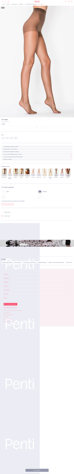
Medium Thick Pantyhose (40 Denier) (56, 262)
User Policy (6, 316)
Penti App (6, 293)
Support (6, 286)
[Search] (5, 1)
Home (3, 4)
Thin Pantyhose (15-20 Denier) (31, 4)
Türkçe (5, 298)
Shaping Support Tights (7, 262)
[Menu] (2, 1)
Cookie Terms (6, 312)
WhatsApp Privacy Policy (9, 321)
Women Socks (14, 4)
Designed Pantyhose (42, 262)
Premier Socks (69, 262)
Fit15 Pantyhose (17, 262)
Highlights (6, 278)
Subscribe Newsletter (11, 304)
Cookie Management (8, 319)
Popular (6, 274)
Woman (8, 4)
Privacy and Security (8, 314)
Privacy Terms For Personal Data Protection (13, 310)
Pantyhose (21, 4)
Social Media (7, 289)
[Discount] (8, 1)
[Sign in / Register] (69, 1)
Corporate (6, 282)
